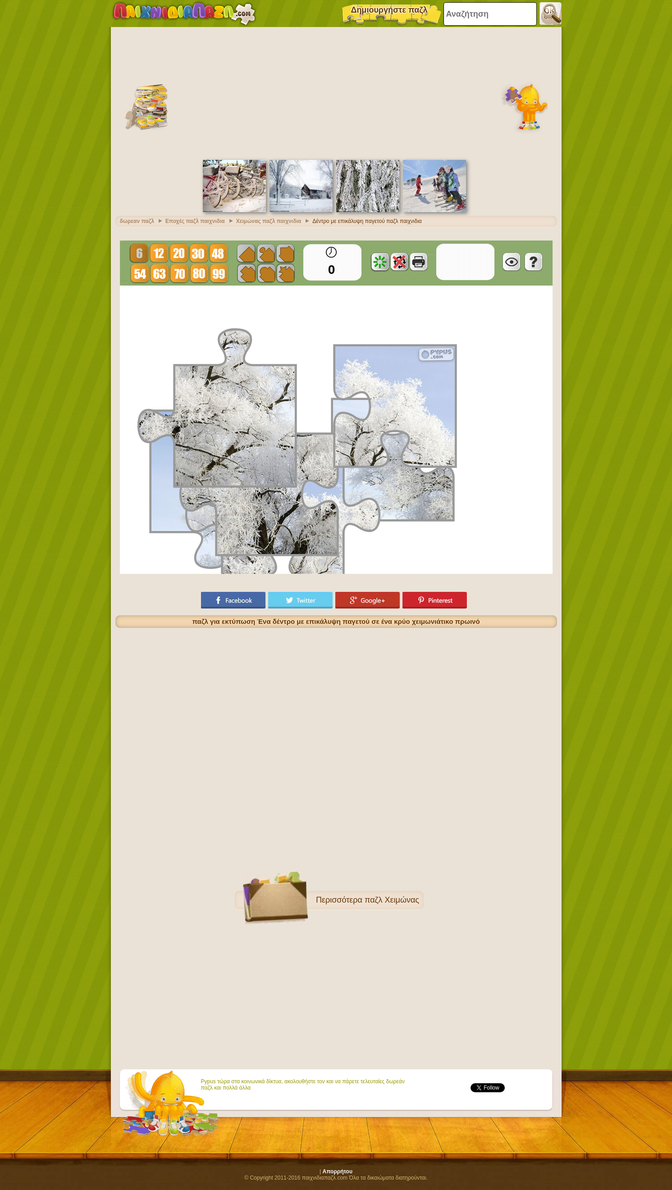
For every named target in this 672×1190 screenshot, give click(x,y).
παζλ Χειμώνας (392, 899)
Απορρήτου (337, 1171)
